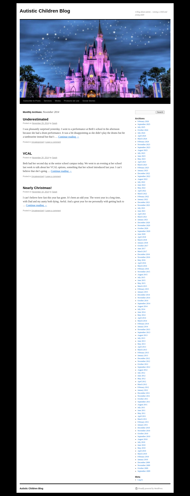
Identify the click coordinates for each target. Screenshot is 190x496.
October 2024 (143, 130)
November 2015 (144, 272)
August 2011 (142, 405)
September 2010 (144, 436)
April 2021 (142, 214)
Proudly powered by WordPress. (150, 488)
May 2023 (141, 159)
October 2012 (143, 364)
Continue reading (68, 136)
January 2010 (143, 459)
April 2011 (142, 416)
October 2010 (143, 433)
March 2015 (142, 286)
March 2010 (142, 454)
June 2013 (141, 341)
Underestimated (35, 119)
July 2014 (141, 309)
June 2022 (141, 185)
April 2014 (142, 318)
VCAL (27, 153)
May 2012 (141, 378)
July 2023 (141, 153)
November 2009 (144, 465)
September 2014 (144, 303)
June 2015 (141, 280)
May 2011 (141, 413)
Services (48, 101)
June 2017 (141, 248)
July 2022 (141, 182)
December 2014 (144, 295)
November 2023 (144, 144)
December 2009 (144, 462)
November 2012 (144, 361)
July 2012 (141, 373)
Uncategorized (37, 142)
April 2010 (142, 451)
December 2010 (144, 428)
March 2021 (142, 217)
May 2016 (141, 260)
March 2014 (142, 321)
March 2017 (142, 251)
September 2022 (144, 176)
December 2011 (144, 393)
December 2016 (144, 254)
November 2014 (144, 298)
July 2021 (141, 208)
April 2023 (142, 162)
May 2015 (141, 283)
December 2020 (144, 222)
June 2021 (141, 211)
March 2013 (142, 350)
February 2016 (143, 269)
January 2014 (143, 326)
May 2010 (141, 448)
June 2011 (141, 410)
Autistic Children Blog (45, 10)
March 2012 (142, 384)
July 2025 (141, 127)
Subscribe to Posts (32, 101)
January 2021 (143, 220)
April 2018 (142, 237)
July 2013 (141, 338)
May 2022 (141, 188)
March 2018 (142, 240)
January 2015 (143, 292)
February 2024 (143, 141)
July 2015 (141, 277)
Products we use (71, 101)
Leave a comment (53, 142)
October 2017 (143, 246)
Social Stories (88, 101)
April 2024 (142, 136)
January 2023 (143, 170)
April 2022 (142, 191)
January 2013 (143, 355)
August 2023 (143, 150)
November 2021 (144, 205)
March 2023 (142, 165)
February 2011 (143, 422)
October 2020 (143, 228)
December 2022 (144, 173)
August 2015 (143, 274)
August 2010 (143, 439)
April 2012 (142, 381)
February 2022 (143, 196)
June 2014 (141, 312)
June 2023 (141, 156)
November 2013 (144, 329)
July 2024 (141, 133)
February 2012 (143, 387)
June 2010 (141, 445)
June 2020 (141, 234)
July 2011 (141, 407)
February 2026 (143, 121)
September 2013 (144, 332)
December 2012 (144, 358)
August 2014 (143, 306)
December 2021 (144, 202)
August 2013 (143, 335)
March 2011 (142, 419)
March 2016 (142, 266)
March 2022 (142, 194)
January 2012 (143, 390)
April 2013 (142, 347)
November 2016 (144, 257)
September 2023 (144, 147)
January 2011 (143, 425)
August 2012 (143, 370)
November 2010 (144, 431)
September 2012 (144, 367)
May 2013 (141, 344)
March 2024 (142, 139)
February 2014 (143, 324)
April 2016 (142, 263)
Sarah (54, 123)
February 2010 (143, 457)
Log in (140, 480)
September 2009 (144, 471)
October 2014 (143, 300)
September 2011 (144, 402)
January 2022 (143, 199)
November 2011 (144, 396)
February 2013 (143, 352)
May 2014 (141, 315)
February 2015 (143, 289)
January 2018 (143, 243)
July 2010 (141, 442)
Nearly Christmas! (37, 188)
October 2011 (143, 399)
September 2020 (144, 231)
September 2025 (144, 124)
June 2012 (141, 376)
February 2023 (143, 168)
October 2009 (143, 468)
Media (58, 101)
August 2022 (143, 179)
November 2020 (144, 225)
